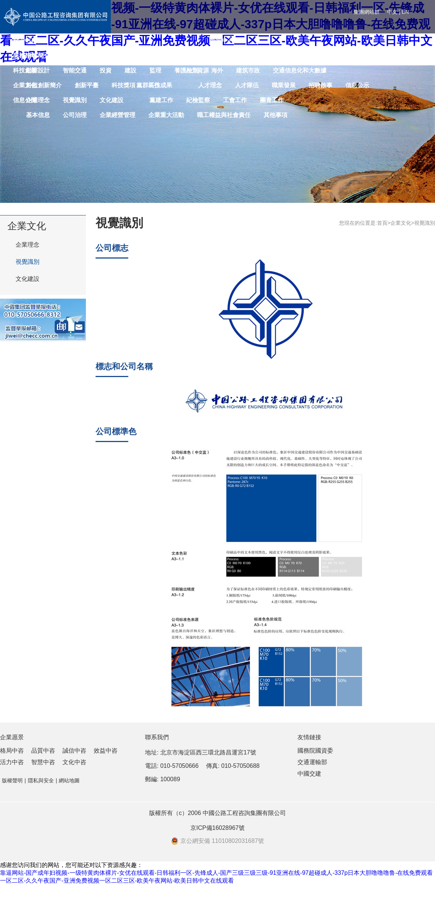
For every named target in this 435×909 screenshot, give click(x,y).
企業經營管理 (117, 115)
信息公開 (25, 100)
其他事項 (275, 115)
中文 (392, 12)
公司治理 (75, 115)
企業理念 (27, 244)
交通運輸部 (312, 762)
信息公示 (357, 85)
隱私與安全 (41, 780)
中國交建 (309, 773)
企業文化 (25, 85)
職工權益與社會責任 (224, 115)
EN (405, 12)
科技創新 (25, 70)
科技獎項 (123, 85)
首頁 (382, 223)
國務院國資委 (315, 750)
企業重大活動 (166, 115)
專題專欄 (419, 55)
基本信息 (38, 115)
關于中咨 (25, 41)
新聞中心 (222, 41)
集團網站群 (367, 12)
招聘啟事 (320, 85)
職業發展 (284, 85)
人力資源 (197, 70)
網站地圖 (69, 780)
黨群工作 (148, 85)
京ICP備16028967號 (217, 828)
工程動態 (345, 55)
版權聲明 (12, 780)
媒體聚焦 (382, 55)
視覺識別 (27, 262)
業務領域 (25, 55)
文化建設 (27, 279)
